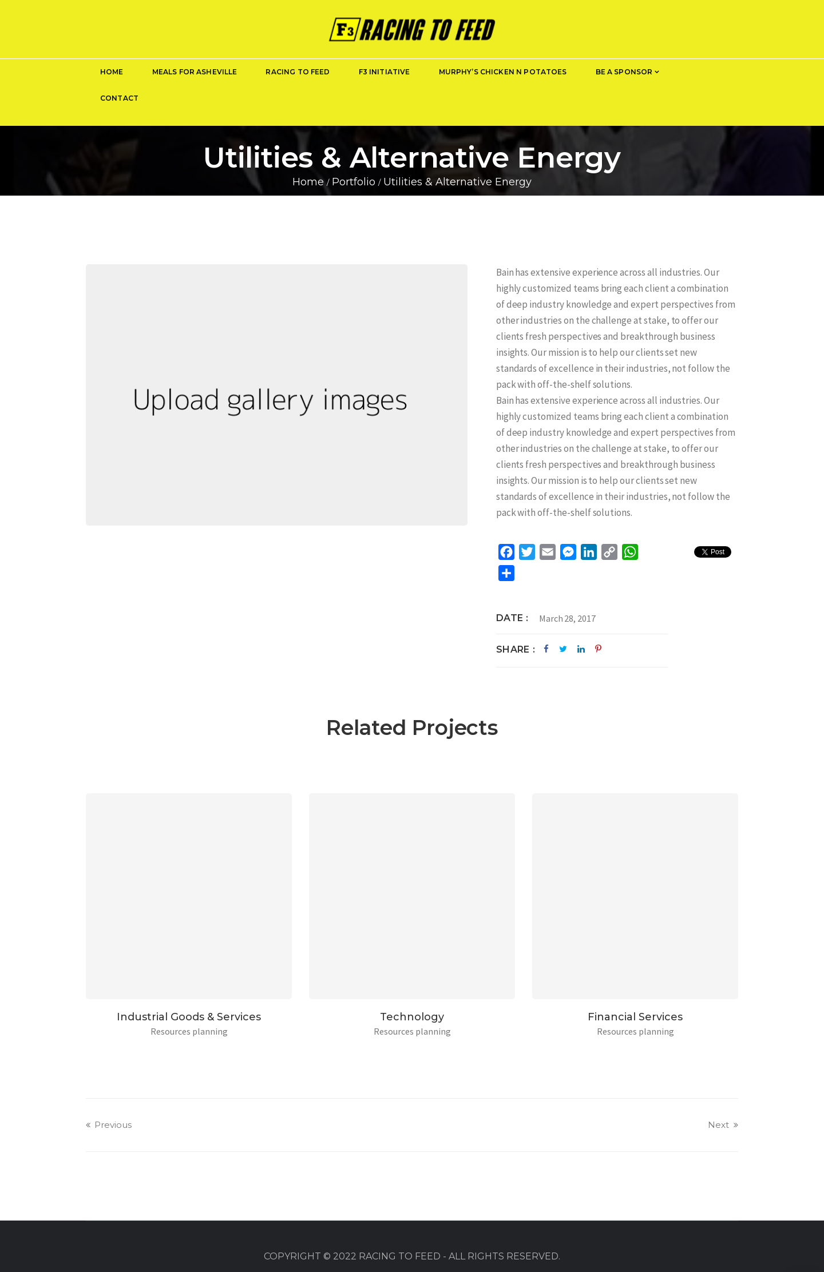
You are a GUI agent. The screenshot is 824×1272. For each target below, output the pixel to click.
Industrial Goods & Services (189, 1017)
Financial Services (635, 1017)
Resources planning (635, 1031)
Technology (412, 1017)
